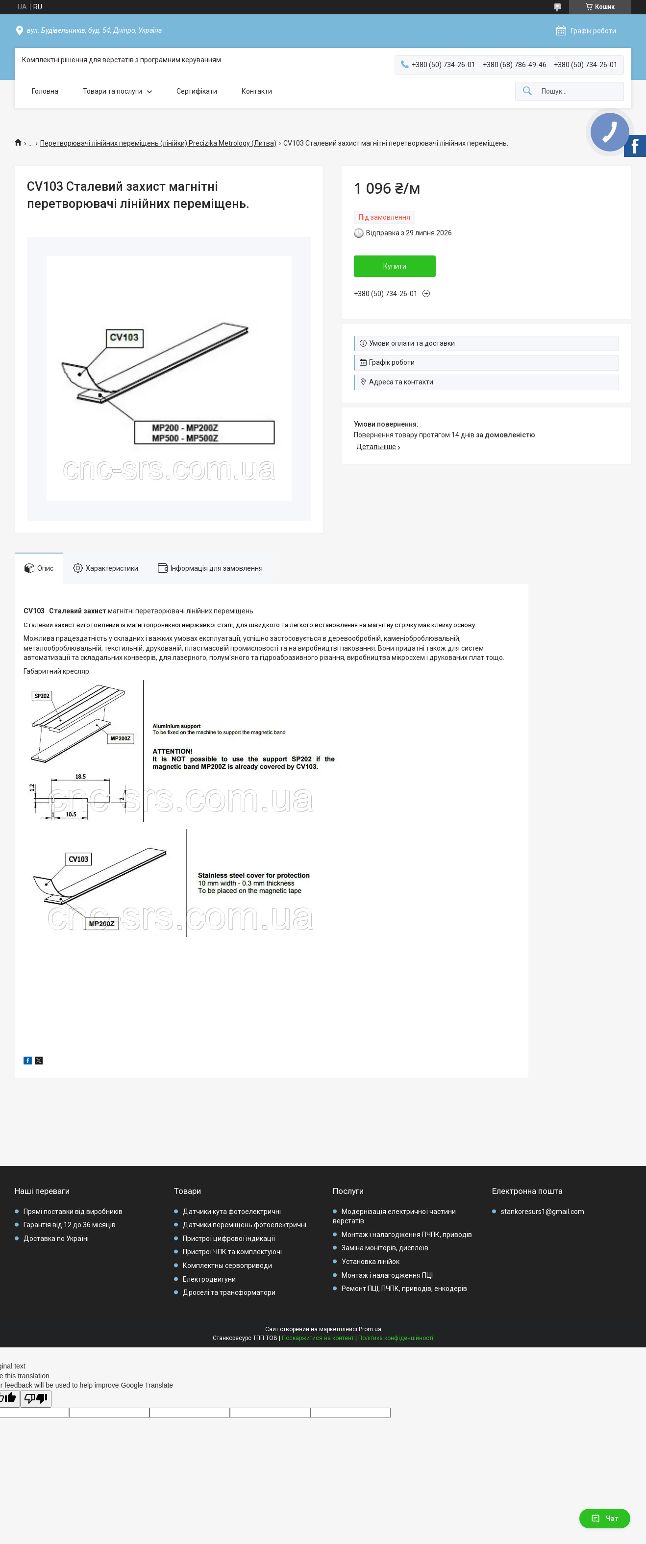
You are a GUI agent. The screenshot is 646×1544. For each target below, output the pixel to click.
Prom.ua (370, 1329)
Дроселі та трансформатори (229, 1292)
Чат (605, 1518)
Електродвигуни (209, 1279)
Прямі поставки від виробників (73, 1211)
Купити (394, 266)
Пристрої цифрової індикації (229, 1238)
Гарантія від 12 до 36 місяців (70, 1225)
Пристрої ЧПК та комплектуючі (232, 1252)
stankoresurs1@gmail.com (542, 1211)
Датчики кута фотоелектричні (232, 1211)
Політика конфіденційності (395, 1338)
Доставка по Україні (56, 1238)
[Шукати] (527, 91)
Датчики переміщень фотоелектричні (244, 1225)
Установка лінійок (370, 1262)
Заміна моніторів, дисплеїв (385, 1248)
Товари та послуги (112, 91)
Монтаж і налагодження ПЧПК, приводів (407, 1235)
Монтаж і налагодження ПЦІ (387, 1275)
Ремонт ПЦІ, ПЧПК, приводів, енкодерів (404, 1288)
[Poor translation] (35, 1399)
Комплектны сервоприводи (227, 1265)
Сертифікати (196, 91)
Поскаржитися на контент (318, 1338)
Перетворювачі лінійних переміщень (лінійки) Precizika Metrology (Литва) (158, 143)
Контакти (257, 91)
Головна (45, 91)
